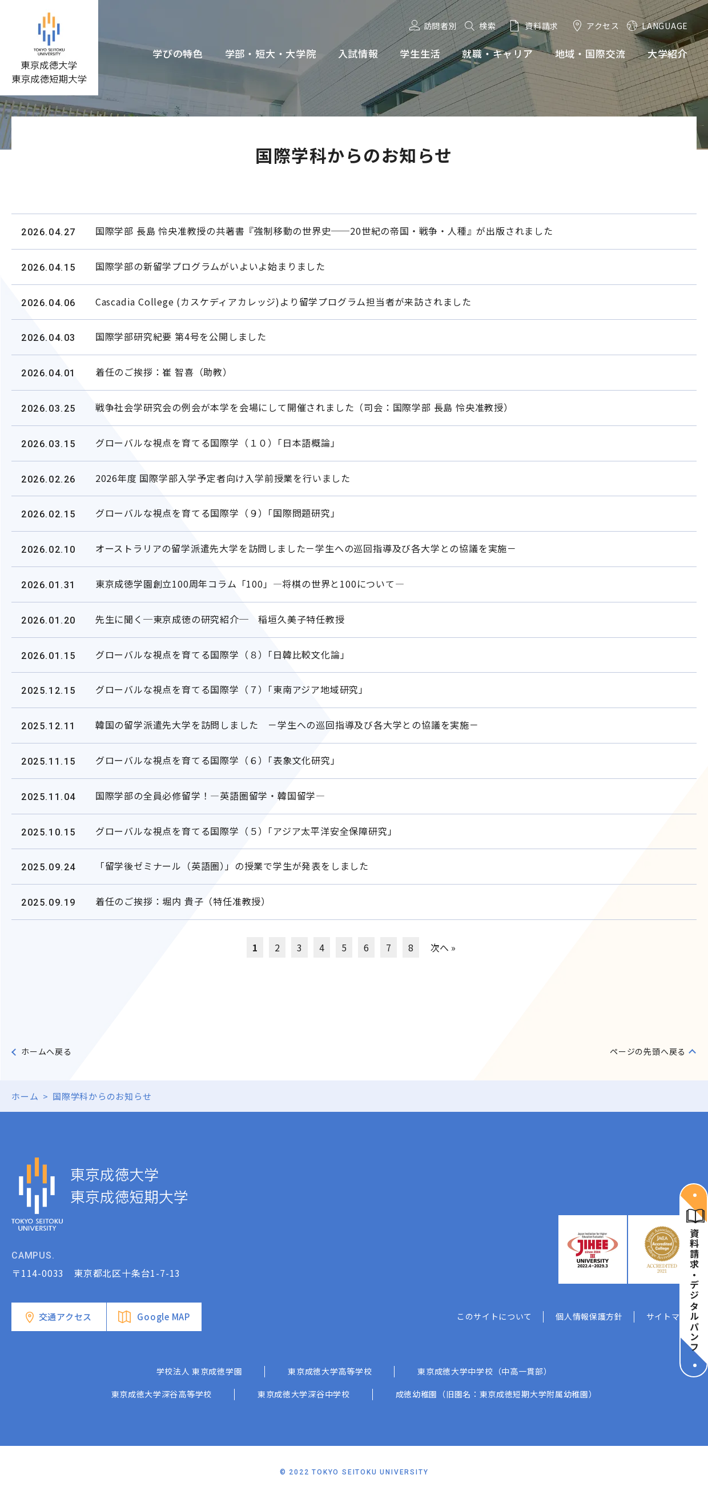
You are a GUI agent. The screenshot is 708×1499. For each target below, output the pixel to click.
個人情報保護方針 (589, 1316)
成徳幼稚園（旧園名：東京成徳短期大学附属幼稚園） (496, 1394)
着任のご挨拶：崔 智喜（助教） (163, 372)
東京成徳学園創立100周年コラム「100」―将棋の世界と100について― (250, 583)
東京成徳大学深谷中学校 (304, 1394)
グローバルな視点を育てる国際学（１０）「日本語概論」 (217, 442)
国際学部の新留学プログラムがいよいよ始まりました (210, 266)
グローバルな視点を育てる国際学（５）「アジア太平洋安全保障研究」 (246, 831)
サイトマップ (671, 1316)
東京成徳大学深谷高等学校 (161, 1394)
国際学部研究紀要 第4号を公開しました (181, 336)
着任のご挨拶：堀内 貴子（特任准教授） (183, 901)
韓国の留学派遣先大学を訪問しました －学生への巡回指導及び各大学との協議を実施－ (287, 725)
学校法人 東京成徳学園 (199, 1371)
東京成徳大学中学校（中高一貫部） (484, 1371)
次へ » (443, 947)
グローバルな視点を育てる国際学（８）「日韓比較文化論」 (222, 654)
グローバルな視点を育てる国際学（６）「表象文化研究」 (217, 760)
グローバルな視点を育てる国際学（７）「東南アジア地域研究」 (231, 689)
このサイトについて (494, 1316)
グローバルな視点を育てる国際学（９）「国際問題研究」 (217, 513)
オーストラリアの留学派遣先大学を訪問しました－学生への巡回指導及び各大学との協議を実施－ (306, 548)
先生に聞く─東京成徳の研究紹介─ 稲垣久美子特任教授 (220, 619)
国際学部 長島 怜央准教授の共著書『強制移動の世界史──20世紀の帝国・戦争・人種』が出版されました (324, 231)
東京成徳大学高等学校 (330, 1371)
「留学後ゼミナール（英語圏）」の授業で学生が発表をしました (232, 866)
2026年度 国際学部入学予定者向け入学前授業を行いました (223, 478)
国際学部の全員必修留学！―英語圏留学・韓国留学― (210, 795)
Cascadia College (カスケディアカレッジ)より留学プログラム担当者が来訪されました (283, 301)
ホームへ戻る (46, 1051)
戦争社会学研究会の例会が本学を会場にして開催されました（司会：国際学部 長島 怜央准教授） (304, 407)
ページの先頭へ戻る (648, 1051)
